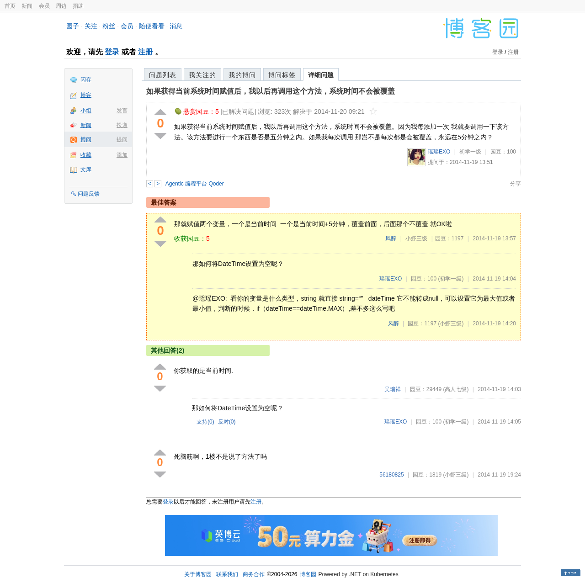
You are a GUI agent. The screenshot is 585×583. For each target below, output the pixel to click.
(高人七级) (455, 389)
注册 (145, 52)
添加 (122, 155)
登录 (112, 52)
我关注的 (202, 75)
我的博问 (242, 75)
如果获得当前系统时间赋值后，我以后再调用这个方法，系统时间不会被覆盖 (270, 91)
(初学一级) (450, 279)
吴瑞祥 (392, 389)
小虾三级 (416, 238)
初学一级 (470, 151)
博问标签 (282, 75)
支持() (205, 422)
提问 (122, 139)
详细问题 (321, 75)
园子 (72, 26)
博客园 (308, 574)
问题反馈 (89, 194)
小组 (85, 110)
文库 (85, 169)
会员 (44, 6)
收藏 (85, 155)
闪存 (85, 79)
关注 (91, 26)
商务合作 (254, 574)
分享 (515, 183)
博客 (85, 95)
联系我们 (227, 574)
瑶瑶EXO (439, 151)
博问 (85, 139)
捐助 (78, 6)
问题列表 (162, 75)
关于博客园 (198, 574)
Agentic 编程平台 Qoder (194, 183)
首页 (10, 6)
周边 (61, 6)
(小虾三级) (450, 323)
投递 (122, 125)
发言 (122, 110)
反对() (227, 422)
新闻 (26, 6)
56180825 (391, 475)
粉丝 (108, 26)
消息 (176, 26)
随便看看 (152, 26)
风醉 (390, 238)
